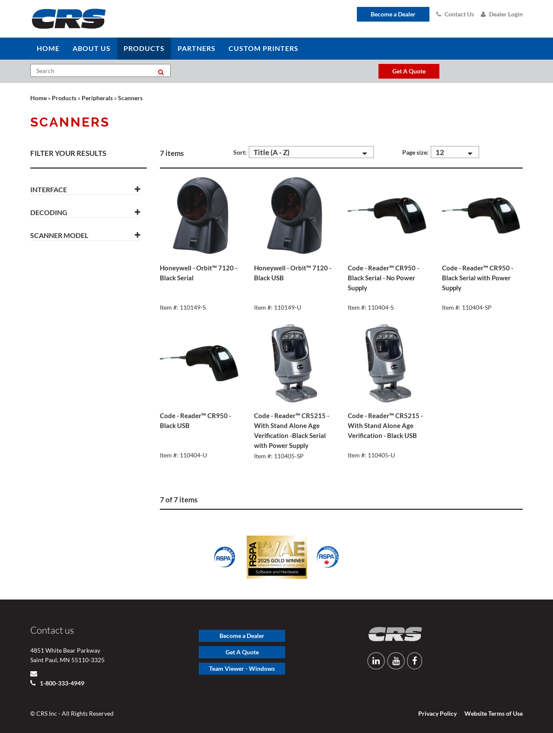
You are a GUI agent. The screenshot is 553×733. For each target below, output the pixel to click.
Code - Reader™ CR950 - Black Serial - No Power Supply (383, 278)
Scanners (130, 98)
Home (38, 98)
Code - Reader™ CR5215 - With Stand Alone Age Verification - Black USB (385, 425)
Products (64, 98)
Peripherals (97, 98)
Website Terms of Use (493, 713)
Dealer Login (502, 14)
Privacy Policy (437, 713)
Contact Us (455, 14)
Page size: (415, 152)
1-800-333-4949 (61, 683)
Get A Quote (242, 652)
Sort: (240, 152)
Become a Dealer (393, 14)
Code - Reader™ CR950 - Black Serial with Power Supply (477, 278)
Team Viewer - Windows (242, 668)
